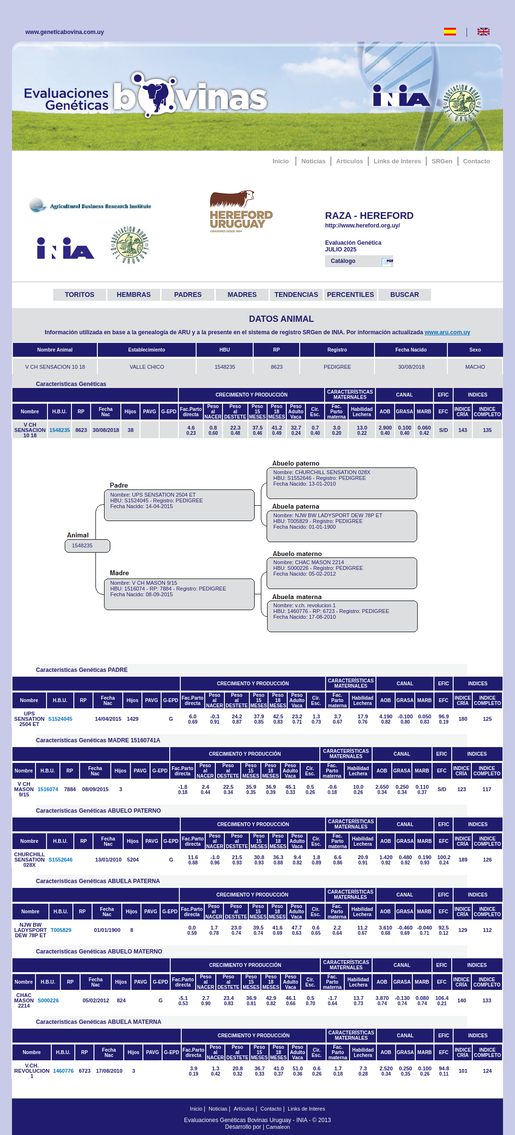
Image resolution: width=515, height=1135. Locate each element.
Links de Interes (397, 161)
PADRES (187, 294)
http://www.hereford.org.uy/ (376, 225)
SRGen (442, 161)
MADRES (242, 294)
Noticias (313, 161)
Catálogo (362, 262)
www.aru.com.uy (447, 332)
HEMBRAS (134, 294)
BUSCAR (404, 294)
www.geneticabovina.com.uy (64, 32)
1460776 (63, 1071)
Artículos (349, 161)
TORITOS (79, 294)
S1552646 (60, 860)
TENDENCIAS (296, 294)
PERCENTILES (350, 294)
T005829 (60, 930)
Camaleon (278, 1127)
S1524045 (60, 719)
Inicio (280, 161)
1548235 (59, 430)
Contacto (476, 161)
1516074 (47, 789)
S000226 (48, 1000)
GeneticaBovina (148, 93)
